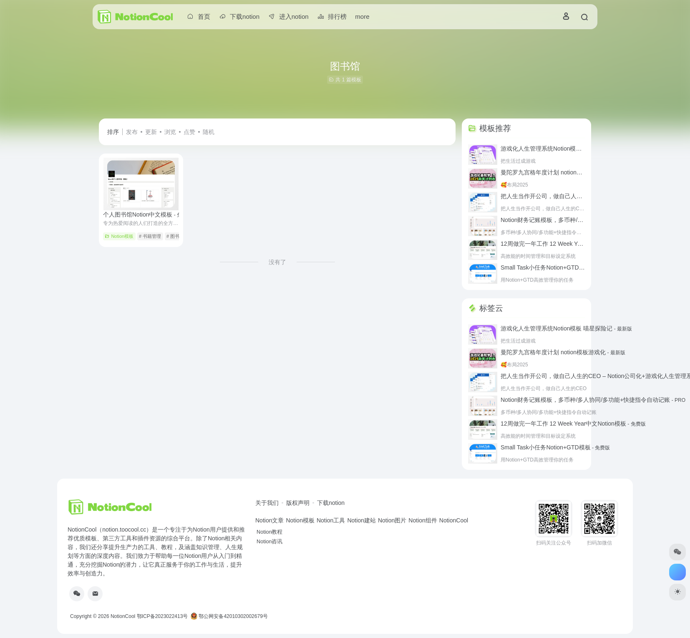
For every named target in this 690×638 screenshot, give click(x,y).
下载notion (331, 502)
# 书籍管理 (150, 236)
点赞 (189, 132)
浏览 (170, 132)
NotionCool (123, 616)
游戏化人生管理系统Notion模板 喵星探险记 (566, 148)
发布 (132, 132)
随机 (208, 132)
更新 (151, 132)
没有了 (277, 262)
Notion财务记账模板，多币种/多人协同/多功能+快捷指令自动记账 (593, 399)
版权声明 (298, 502)
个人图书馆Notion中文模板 (147, 214)
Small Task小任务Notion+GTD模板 (555, 267)
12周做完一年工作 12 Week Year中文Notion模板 (573, 243)
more (362, 16)
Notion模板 (119, 236)
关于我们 (267, 502)
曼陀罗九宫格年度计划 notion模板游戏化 (563, 172)
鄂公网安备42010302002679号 (229, 616)
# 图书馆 (175, 236)
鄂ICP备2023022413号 (162, 616)
